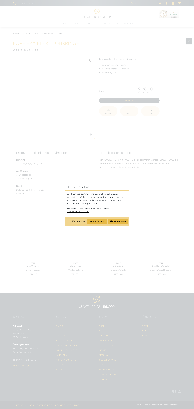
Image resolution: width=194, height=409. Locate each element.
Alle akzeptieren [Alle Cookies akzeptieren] (118, 221)
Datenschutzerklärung (78, 211)
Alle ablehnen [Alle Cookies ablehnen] (97, 221)
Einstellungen (79, 221)
